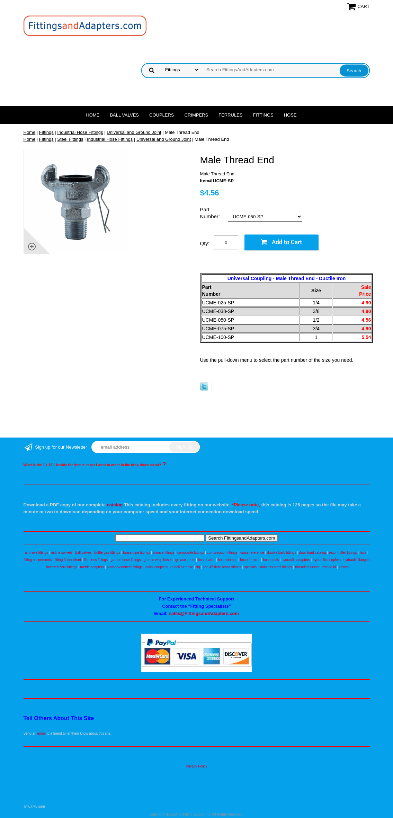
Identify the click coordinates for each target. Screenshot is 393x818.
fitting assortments (38, 560)
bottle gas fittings (107, 552)
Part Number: (211, 212)
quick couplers (156, 567)
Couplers (161, 115)
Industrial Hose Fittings (80, 132)
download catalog (312, 552)
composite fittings (190, 552)
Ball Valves (124, 115)
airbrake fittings (36, 552)
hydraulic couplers (327, 560)
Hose (290, 115)
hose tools (271, 560)
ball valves (83, 552)
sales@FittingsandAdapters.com (204, 613)
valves (343, 567)
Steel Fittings (70, 139)
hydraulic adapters (296, 560)
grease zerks (185, 560)
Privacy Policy (196, 766)
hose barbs (206, 560)
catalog (115, 504)
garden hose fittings (125, 560)
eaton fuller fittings (343, 552)
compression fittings (222, 552)
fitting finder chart (67, 560)
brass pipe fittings (136, 552)
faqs (363, 552)
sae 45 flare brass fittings (222, 567)
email (41, 733)
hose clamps (227, 560)
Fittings (263, 115)
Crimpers (196, 115)
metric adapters (92, 567)
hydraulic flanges (356, 560)
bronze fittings (164, 552)
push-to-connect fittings (124, 567)
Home (92, 115)
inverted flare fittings (62, 567)
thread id (329, 567)
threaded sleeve (307, 567)
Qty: (205, 243)
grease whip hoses (158, 560)
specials (250, 567)
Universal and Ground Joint (134, 132)
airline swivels (62, 552)
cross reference (252, 552)
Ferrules (230, 115)
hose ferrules (250, 560)
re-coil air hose (181, 567)
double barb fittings (281, 552)
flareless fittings (96, 560)
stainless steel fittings (275, 567)
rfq (198, 567)
